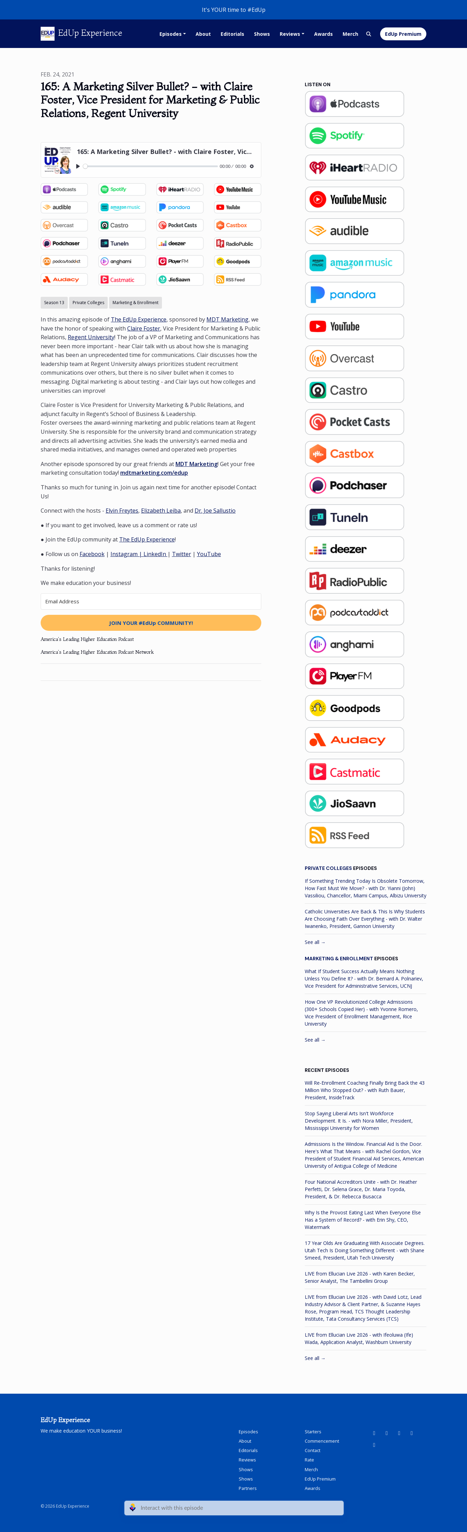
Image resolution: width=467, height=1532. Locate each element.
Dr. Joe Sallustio (215, 510)
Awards (323, 34)
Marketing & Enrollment (339, 958)
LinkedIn (155, 554)
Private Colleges (328, 868)
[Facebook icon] (399, 1433)
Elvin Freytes (122, 510)
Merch (350, 34)
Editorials (232, 34)
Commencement (322, 1441)
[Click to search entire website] (369, 33)
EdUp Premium (403, 34)
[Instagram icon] (411, 1433)
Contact (312, 1450)
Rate (309, 1460)
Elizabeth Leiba (161, 510)
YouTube (209, 554)
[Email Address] (151, 601)
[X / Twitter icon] (374, 1445)
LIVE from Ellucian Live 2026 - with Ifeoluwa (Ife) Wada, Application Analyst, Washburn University (359, 1338)
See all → (315, 942)
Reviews (290, 34)
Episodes (170, 34)
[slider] (150, 166)
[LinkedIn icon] (386, 1433)
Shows (262, 34)
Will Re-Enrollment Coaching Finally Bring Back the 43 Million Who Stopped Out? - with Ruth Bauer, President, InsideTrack (365, 1090)
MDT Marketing (227, 319)
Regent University (91, 337)
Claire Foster (143, 328)
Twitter (181, 554)
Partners (248, 1488)
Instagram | (127, 554)
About (203, 34)
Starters (313, 1431)
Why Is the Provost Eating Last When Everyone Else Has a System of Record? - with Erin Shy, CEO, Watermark (363, 1219)
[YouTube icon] (374, 1433)
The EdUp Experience (138, 319)
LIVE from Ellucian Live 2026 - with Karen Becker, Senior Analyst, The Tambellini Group (360, 1277)
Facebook (92, 554)
